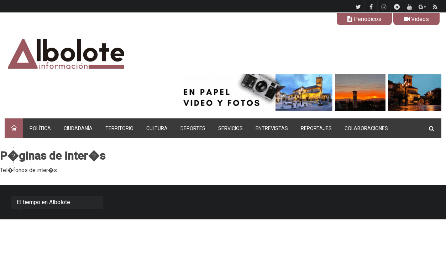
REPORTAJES (316, 128)
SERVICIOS (230, 128)
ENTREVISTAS (272, 128)
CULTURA (157, 128)
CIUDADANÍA (78, 128)
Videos (416, 19)
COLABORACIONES (366, 128)
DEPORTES (192, 128)
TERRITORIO (119, 128)
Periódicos (364, 19)
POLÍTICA (40, 128)
